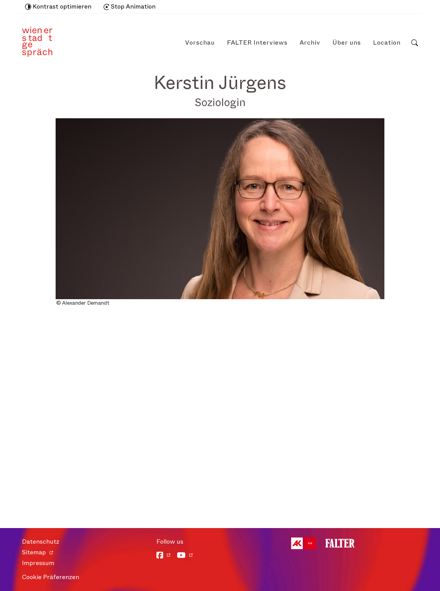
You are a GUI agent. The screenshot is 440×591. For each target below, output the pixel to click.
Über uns (346, 42)
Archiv (310, 42)
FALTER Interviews (257, 42)
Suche (414, 42)
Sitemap (34, 552)
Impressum (38, 563)
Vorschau (200, 42)
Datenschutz (40, 541)
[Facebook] (163, 555)
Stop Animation (130, 6)
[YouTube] (185, 555)
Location (387, 42)
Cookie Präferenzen (50, 577)
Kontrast (58, 6)
